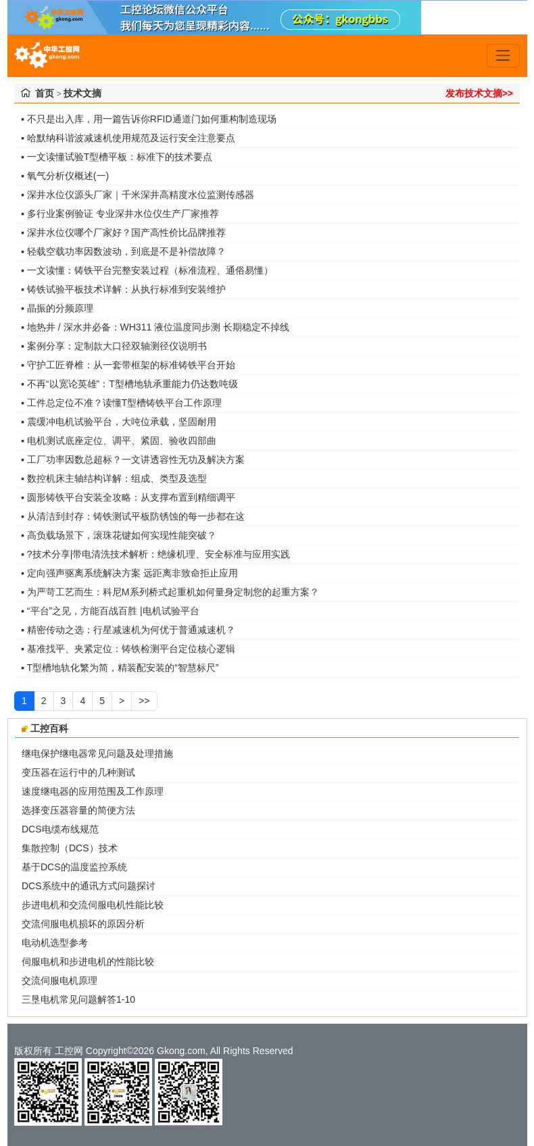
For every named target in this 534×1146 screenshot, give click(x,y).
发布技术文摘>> (479, 93)
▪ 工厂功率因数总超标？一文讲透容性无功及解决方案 (133, 459)
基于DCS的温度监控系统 (74, 867)
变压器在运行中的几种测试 (78, 772)
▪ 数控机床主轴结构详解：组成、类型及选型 (114, 478)
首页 (44, 93)
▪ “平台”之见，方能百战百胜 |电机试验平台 (110, 610)
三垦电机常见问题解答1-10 (78, 999)
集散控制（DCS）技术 (70, 848)
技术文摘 (82, 93)
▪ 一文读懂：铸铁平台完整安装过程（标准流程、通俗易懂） (147, 270)
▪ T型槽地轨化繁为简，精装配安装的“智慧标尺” (119, 667)
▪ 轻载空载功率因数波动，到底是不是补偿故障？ (123, 251)
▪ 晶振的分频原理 (57, 308)
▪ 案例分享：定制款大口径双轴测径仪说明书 (114, 346)
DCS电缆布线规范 (60, 829)
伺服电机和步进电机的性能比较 (88, 961)
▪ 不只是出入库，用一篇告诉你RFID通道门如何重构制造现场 (148, 119)
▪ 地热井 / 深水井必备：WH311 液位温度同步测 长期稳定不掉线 (155, 327)
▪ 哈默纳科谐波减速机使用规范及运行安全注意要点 (128, 137)
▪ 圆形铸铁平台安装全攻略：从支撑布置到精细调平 (128, 497)
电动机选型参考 (55, 942)
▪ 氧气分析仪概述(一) (65, 175)
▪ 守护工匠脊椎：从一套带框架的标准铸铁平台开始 (128, 364)
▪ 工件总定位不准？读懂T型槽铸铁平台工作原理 (121, 402)
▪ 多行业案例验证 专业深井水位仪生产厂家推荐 (120, 213)
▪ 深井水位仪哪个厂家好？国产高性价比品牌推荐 (123, 232)
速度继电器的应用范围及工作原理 (93, 791)
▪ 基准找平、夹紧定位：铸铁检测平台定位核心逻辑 (128, 648)
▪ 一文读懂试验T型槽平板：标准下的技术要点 (116, 156)
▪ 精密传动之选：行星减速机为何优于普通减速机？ (128, 629)
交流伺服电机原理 (59, 980)
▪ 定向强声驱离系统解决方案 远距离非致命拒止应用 (129, 573)
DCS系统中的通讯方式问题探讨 (88, 885)
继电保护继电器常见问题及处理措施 (97, 753)
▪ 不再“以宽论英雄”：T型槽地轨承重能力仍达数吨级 (129, 383)
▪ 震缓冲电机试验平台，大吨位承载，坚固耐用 (118, 421)
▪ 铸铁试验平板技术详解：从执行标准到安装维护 (123, 289)
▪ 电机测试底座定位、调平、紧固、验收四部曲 (118, 440)
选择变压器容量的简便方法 (78, 810)
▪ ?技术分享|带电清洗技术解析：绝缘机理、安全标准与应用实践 (155, 554)
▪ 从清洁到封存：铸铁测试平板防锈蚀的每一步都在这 (133, 516)
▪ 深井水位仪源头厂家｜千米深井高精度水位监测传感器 (137, 194)
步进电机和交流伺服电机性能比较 (93, 904)
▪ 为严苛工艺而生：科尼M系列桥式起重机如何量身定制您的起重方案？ (170, 592)
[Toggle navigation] (503, 56)
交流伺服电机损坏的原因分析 (83, 923)
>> (144, 700)
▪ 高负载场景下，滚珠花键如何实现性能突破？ (118, 535)
